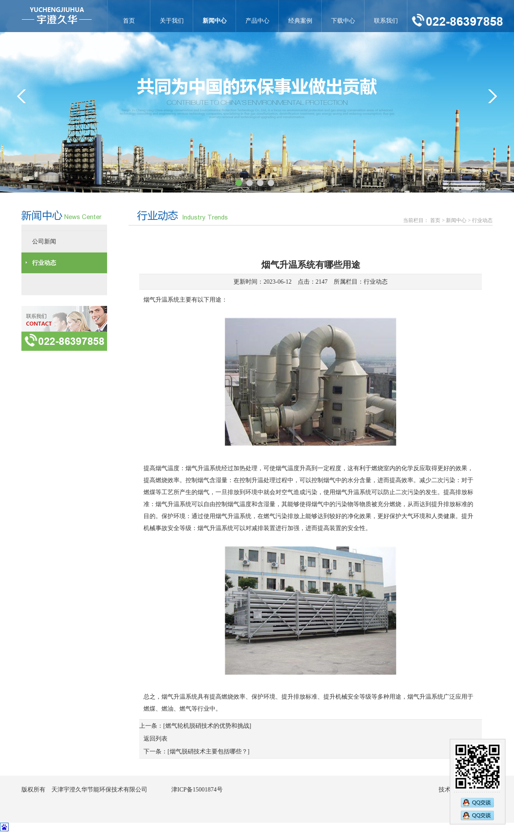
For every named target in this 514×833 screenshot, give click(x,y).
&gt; (492, 96)
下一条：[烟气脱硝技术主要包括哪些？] (196, 751)
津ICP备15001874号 (197, 789)
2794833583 (477, 816)
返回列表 (155, 738)
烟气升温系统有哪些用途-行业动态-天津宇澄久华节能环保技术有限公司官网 (56, 16)
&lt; (21, 96)
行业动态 (376, 282)
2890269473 (477, 801)
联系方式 (64, 328)
